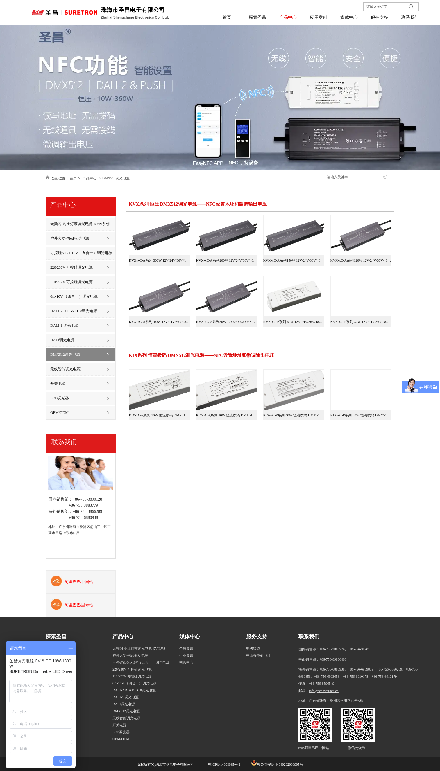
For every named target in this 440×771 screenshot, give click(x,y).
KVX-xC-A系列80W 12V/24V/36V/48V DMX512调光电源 (226, 322)
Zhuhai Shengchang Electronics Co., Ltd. (135, 17)
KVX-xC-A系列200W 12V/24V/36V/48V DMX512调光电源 (226, 260)
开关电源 (119, 725)
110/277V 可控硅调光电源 (131, 676)
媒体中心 (189, 636)
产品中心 (89, 178)
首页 (73, 178)
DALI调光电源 (123, 704)
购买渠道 (253, 648)
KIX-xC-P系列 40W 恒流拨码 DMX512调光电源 (293, 415)
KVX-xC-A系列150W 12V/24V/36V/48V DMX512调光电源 (293, 260)
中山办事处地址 (258, 655)
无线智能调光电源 (126, 718)
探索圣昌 (56, 636)
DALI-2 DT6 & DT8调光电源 (134, 690)
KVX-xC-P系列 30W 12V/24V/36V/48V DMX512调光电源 (360, 322)
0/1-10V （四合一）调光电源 (134, 683)
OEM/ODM (120, 739)
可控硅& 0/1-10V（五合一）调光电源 (140, 662)
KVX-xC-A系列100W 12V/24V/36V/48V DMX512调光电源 (159, 322)
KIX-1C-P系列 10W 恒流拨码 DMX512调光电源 (159, 415)
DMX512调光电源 (116, 178)
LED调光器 (121, 732)
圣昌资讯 (186, 648)
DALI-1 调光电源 (125, 697)
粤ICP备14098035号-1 (224, 765)
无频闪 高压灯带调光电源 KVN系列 (139, 648)
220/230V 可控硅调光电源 (132, 669)
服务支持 (256, 636)
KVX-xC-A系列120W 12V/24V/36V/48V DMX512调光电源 (360, 260)
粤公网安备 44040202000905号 (280, 765)
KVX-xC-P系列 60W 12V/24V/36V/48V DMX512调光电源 (293, 322)
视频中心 (186, 662)
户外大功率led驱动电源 (130, 655)
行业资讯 (186, 655)
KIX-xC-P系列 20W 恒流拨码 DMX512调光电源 (226, 415)
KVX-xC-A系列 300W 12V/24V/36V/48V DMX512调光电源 (159, 260)
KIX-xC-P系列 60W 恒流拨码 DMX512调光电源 (360, 415)
